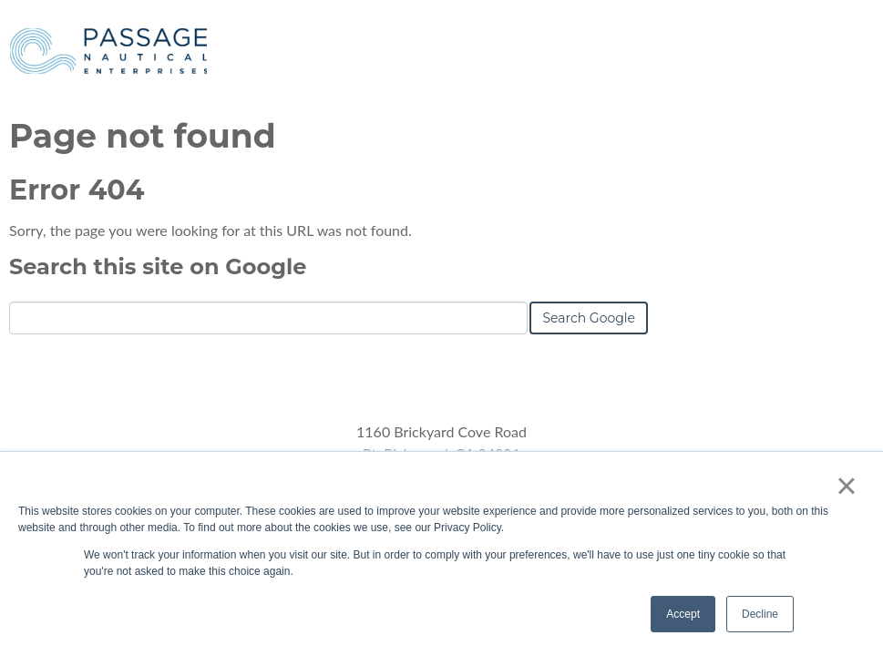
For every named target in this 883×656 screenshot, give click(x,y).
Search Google (588, 318)
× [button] (846, 485)
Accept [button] (683, 614)
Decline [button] (760, 614)
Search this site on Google (157, 266)
